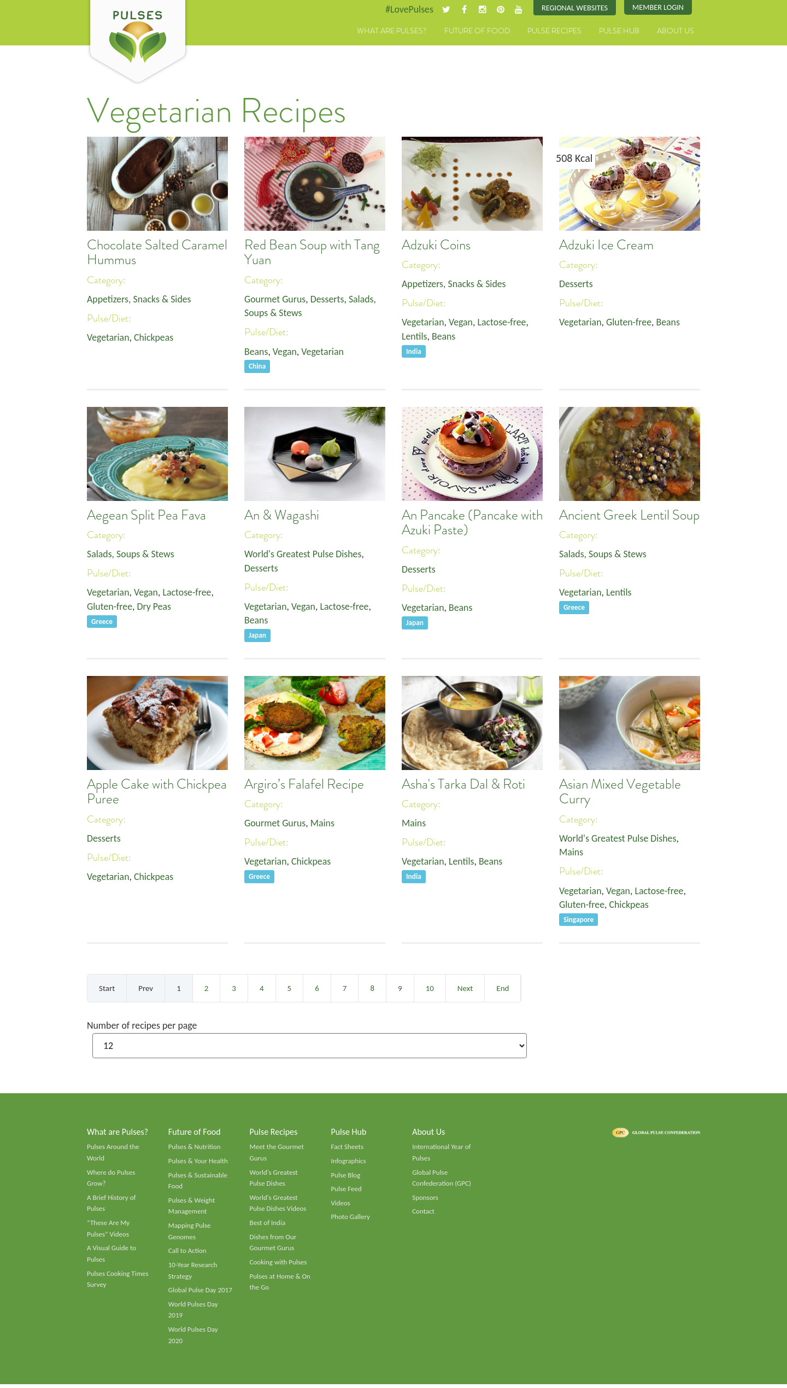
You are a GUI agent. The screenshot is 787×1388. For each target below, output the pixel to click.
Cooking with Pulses (279, 1265)
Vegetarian (108, 338)
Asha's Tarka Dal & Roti (463, 785)
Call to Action (187, 1254)
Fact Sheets (347, 1149)
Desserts (328, 299)
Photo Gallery (350, 1219)
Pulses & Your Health (198, 1163)
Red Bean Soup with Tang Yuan (312, 252)
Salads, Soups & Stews (131, 555)
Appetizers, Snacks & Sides (139, 299)
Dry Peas (155, 608)
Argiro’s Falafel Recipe (304, 785)
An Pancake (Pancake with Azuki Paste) (472, 523)
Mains (323, 824)
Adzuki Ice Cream (606, 245)
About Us (675, 31)
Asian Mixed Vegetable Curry (620, 793)
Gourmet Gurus (275, 299)
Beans (256, 352)
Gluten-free (630, 323)
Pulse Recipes (554, 31)
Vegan (285, 352)
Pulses (138, 42)
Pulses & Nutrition (194, 1149)
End (502, 990)
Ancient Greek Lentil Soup (629, 515)
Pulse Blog (346, 1177)
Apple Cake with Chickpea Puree (157, 793)
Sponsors (425, 1200)
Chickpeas (154, 338)
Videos (340, 1206)
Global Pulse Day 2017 (200, 1293)
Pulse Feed (346, 1191)
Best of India (268, 1225)
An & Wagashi (281, 515)
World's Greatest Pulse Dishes (303, 555)
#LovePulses (408, 9)
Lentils (414, 337)
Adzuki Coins (436, 245)
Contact (423, 1214)
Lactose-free (502, 323)
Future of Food (477, 31)
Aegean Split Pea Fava (146, 515)
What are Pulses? (392, 31)
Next (465, 990)
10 (430, 990)
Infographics (348, 1163)
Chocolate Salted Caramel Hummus (157, 252)
